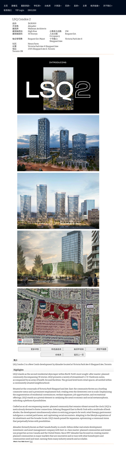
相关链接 (94, 6)
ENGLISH (32, 10)
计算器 (57, 6)
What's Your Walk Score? (22, 441)
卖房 (76, 6)
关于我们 (107, 6)
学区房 (37, 6)
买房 (67, 6)
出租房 (48, 6)
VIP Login (19, 10)
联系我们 (8, 10)
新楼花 (14, 6)
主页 (6, 6)
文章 (85, 6)
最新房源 (25, 6)
